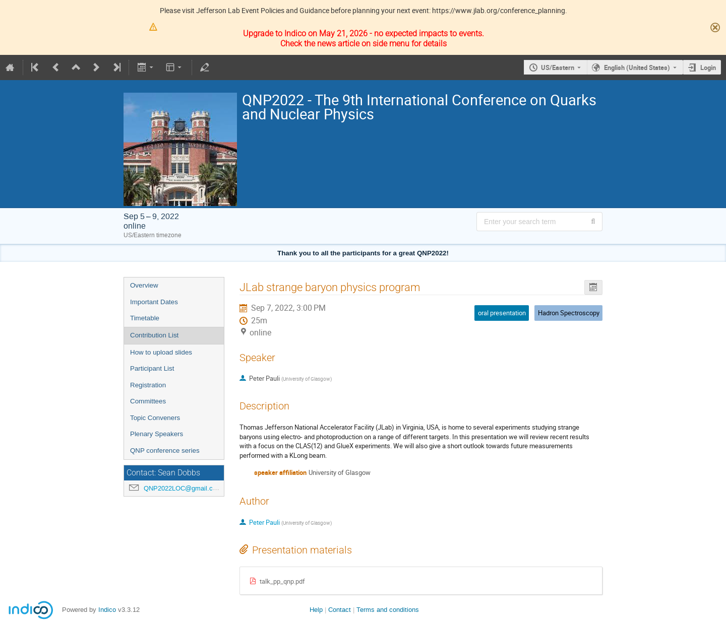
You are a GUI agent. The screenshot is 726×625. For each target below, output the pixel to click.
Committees (148, 401)
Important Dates (154, 302)
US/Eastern (557, 67)
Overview (144, 285)
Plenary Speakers (156, 434)
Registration (148, 385)
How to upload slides (161, 352)
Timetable (144, 318)
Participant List (152, 368)
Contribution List (154, 335)
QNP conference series (165, 450)
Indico (107, 609)
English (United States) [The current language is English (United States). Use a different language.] (637, 67)
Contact (339, 609)
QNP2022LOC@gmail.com (183, 488)
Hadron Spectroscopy (568, 312)
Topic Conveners (155, 418)
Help (316, 609)
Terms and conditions (387, 609)
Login (708, 67)
